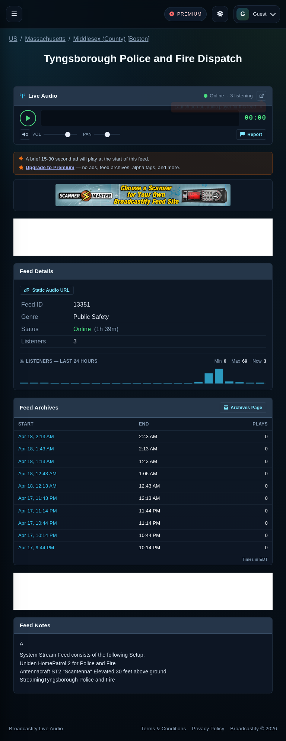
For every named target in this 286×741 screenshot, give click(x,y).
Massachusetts (45, 39)
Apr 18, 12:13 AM (37, 486)
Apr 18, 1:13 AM (36, 461)
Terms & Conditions (163, 728)
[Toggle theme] (220, 14)
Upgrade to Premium (50, 167)
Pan (87, 134)
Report (251, 134)
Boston (138, 39)
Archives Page (243, 407)
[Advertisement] (143, 237)
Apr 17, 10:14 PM (37, 535)
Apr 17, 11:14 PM (37, 511)
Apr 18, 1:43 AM (36, 449)
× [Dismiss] (261, 108)
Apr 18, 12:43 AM (37, 473)
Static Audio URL (47, 290)
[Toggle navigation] (14, 14)
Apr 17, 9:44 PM (36, 547)
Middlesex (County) (99, 39)
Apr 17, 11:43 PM (37, 498)
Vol (36, 134)
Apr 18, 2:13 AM (36, 436)
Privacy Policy (208, 728)
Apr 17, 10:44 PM (37, 523)
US (13, 39)
